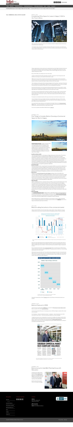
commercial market (48, 247)
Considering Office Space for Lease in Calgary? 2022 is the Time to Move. (18, 8)
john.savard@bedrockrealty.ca (38, 405)
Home (8, 6)
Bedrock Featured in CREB (40, 305)
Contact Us (53, 6)
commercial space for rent (38, 192)
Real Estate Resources (28, 6)
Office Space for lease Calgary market (59, 307)
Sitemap (65, 419)
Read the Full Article (45, 308)
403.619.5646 (64, 2)
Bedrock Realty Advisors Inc (57, 319)
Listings (48, 6)
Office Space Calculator (38, 6)
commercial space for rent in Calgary (44, 173)
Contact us (45, 297)
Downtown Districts (19, 6)
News (45, 6)
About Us (12, 6)
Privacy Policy (61, 419)
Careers (8, 401)
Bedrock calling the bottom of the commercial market (48, 207)
